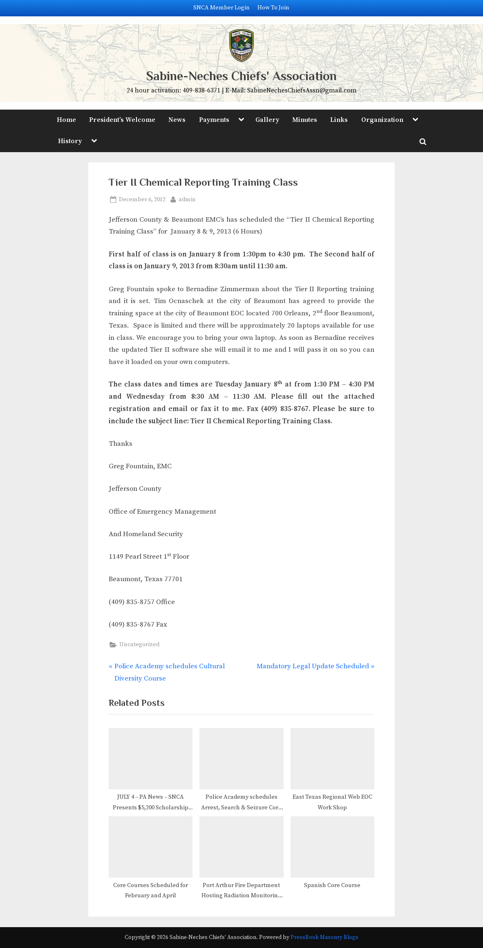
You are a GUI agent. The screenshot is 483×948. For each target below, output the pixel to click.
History (70, 141)
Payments (214, 120)
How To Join (273, 7)
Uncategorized (139, 644)
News (177, 120)
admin (187, 199)
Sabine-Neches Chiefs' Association (241, 76)
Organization (382, 120)
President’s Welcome (122, 120)
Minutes (304, 120)
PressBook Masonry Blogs (324, 937)
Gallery (267, 120)
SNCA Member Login (221, 7)
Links (339, 120)
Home (66, 120)
